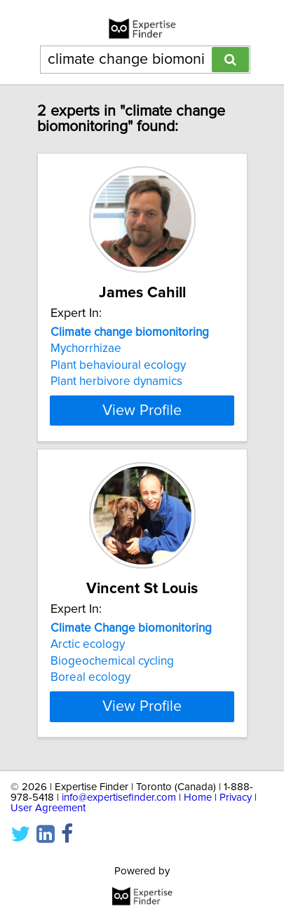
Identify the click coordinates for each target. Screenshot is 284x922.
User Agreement (48, 808)
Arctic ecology (87, 644)
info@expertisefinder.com (119, 797)
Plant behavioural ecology (118, 365)
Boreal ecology (90, 677)
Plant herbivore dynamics (116, 381)
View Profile (142, 410)
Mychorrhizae (85, 348)
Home (198, 797)
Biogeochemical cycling (112, 661)
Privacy (235, 797)
